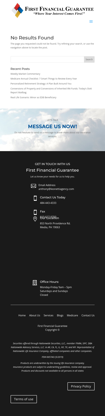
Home (22, 315)
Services (48, 315)
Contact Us (88, 315)
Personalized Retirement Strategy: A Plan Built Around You (41, 83)
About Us (34, 315)
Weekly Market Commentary (25, 73)
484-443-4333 (48, 203)
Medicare (72, 315)
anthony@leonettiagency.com (56, 189)
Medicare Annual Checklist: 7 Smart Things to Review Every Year (44, 78)
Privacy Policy (81, 386)
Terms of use (24, 399)
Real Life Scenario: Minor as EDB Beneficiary (33, 97)
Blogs (60, 315)
